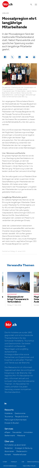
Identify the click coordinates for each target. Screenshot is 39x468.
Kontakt (8, 454)
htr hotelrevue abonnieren (15, 445)
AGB (23, 462)
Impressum (14, 462)
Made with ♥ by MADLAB (29, 466)
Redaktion (9, 448)
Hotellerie (9, 413)
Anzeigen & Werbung (23, 448)
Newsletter (17, 432)
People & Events (21, 416)
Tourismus (9, 416)
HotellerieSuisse (19, 454)
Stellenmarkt (10, 435)
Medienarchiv (21, 451)
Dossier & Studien (12, 423)
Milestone (21, 435)
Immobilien (28, 432)
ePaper (7, 432)
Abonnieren (9, 451)
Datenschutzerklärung (33, 462)
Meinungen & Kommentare (16, 419)
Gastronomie (20, 413)
